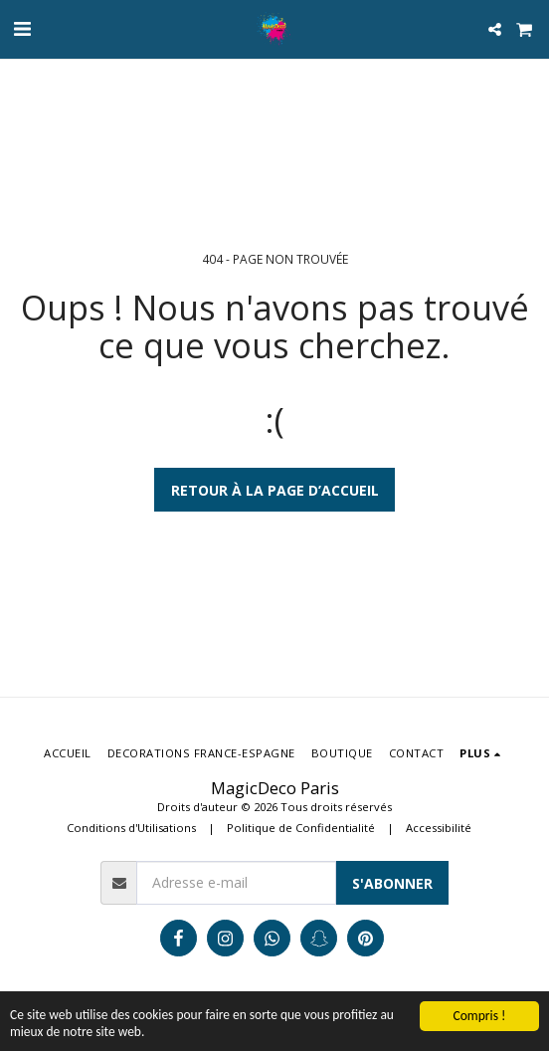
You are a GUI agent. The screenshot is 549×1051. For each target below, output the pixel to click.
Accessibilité (438, 827)
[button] (22, 28)
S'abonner (392, 883)
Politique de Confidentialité (301, 827)
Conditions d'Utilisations (131, 827)
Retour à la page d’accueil (275, 490)
